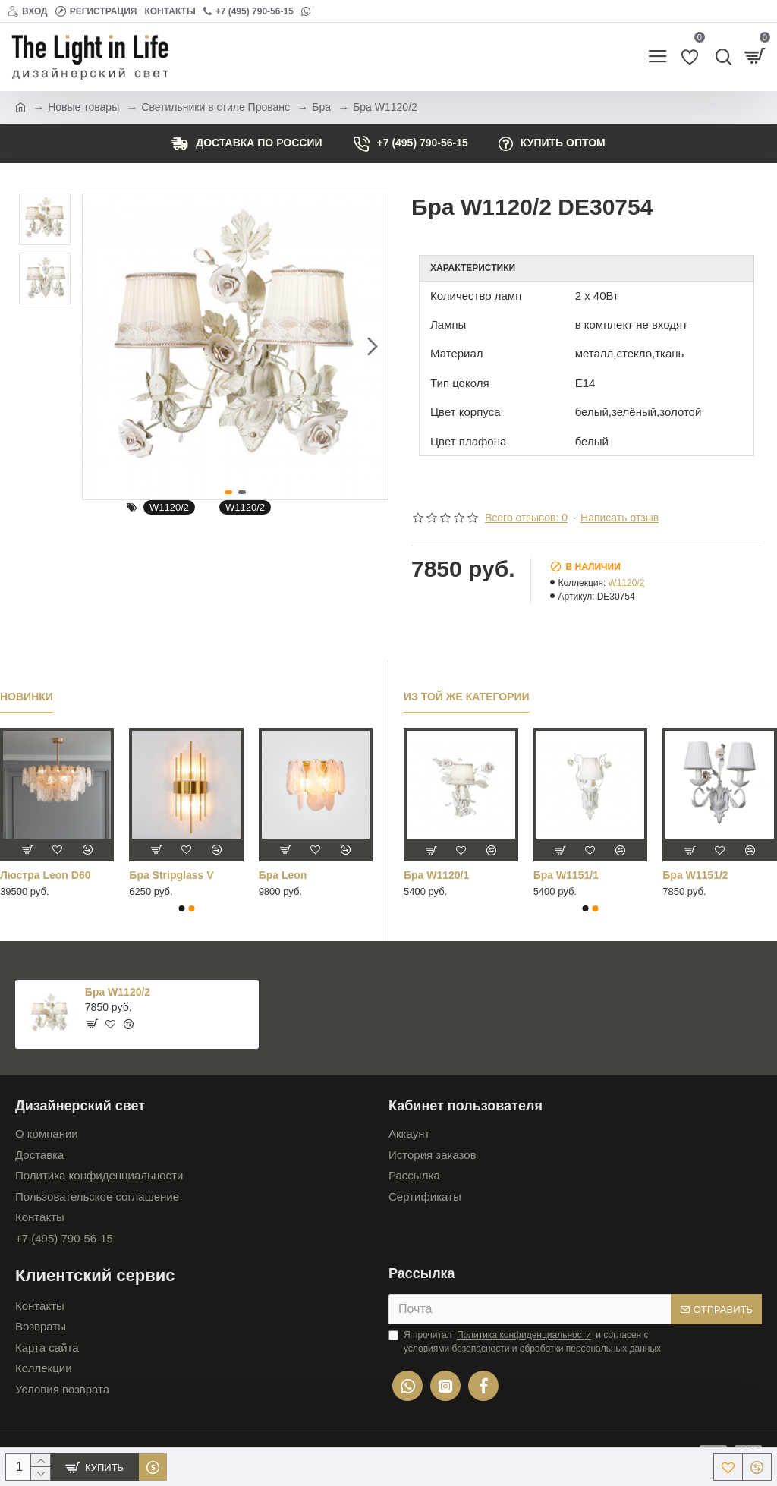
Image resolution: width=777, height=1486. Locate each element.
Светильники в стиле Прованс (215, 107)
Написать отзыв (619, 518)
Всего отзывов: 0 (526, 518)
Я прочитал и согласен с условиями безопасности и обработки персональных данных (524, 1341)
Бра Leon (283, 875)
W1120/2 (169, 507)
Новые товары (83, 107)
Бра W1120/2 (117, 992)
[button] (372, 347)
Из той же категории (467, 697)
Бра (321, 107)
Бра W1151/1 (566, 875)
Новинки (26, 697)
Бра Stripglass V (171, 875)
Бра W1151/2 (695, 875)
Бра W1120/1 (436, 875)
